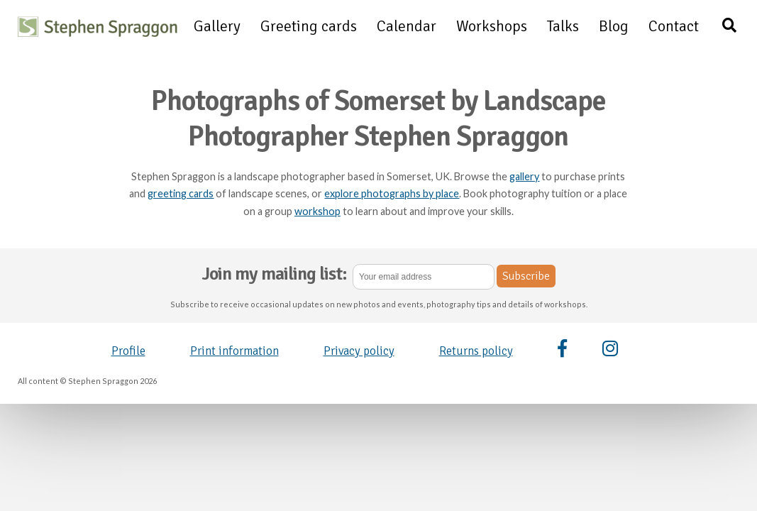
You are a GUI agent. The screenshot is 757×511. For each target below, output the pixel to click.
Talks (563, 26)
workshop (317, 211)
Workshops (491, 26)
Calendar (406, 26)
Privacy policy (359, 351)
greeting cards (181, 193)
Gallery (217, 26)
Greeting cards (308, 26)
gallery (524, 176)
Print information (234, 351)
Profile (128, 351)
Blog (614, 26)
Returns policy (476, 351)
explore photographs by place (391, 193)
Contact (673, 26)
